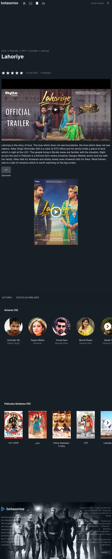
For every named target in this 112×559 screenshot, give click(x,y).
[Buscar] (108, 3)
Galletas (95, 521)
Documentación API (93, 510)
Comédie (33, 51)
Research (107, 529)
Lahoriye (45, 51)
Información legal (83, 521)
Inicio (4, 51)
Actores (7, 297)
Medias (96, 526)
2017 (23, 51)
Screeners (105, 526)
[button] (13, 332)
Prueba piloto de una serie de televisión (93, 531)
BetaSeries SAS (84, 526)
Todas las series (86, 508)
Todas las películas (103, 508)
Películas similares (27, 297)
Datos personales (104, 523)
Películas (14, 51)
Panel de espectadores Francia (98, 534)
